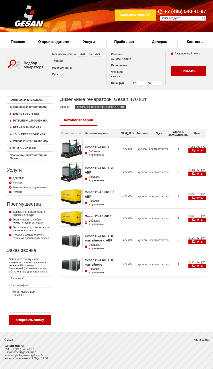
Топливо (142, 133)
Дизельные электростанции (28, 106)
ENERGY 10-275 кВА (26, 113)
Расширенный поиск (187, 53)
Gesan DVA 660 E (97, 147)
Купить (197, 150)
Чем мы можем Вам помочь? (30, 301)
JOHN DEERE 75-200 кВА (29, 134)
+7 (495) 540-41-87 (22, 349)
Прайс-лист (124, 42)
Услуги (89, 42)
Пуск (159, 133)
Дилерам (160, 42)
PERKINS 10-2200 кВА (27, 127)
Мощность (127, 133)
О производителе (53, 42)
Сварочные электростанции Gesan (28, 157)
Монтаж (18, 182)
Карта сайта (201, 339)
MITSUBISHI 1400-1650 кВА (30, 120)
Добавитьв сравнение (96, 153)
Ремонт (17, 191)
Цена (197, 133)
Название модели (96, 133)
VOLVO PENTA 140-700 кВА (30, 141)
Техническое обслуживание (30, 187)
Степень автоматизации (178, 133)
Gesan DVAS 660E (98, 216)
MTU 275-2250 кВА (25, 148)
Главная (18, 42)
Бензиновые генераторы (26, 100)
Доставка (18, 178)
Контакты (195, 42)
